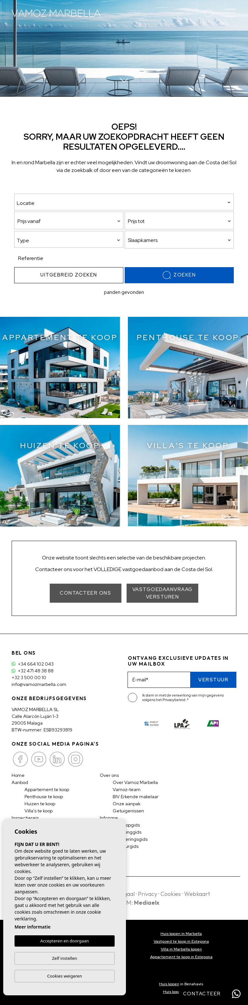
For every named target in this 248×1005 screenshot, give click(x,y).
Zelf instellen (64, 958)
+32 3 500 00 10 (29, 677)
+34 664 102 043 (33, 664)
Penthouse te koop (44, 796)
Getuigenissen (128, 811)
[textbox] (70, 240)
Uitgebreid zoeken (68, 275)
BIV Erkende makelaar (136, 796)
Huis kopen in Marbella (181, 933)
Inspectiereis (25, 818)
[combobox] (69, 239)
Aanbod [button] (20, 782)
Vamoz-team (126, 789)
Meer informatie (32, 927)
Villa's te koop (39, 811)
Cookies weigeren (64, 976)
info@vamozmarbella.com (39, 684)
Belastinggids (127, 832)
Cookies (170, 894)
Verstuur (213, 680)
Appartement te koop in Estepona (181, 957)
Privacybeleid (174, 700)
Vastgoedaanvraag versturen (162, 593)
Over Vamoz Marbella (135, 782)
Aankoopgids (126, 825)
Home (18, 775)
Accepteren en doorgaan (64, 941)
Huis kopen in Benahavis (181, 984)
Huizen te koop (40, 804)
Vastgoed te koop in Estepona (181, 941)
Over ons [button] (109, 775)
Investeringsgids (130, 839)
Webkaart (197, 894)
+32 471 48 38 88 (33, 671)
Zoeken (179, 275)
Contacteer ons (85, 593)
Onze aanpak (126, 804)
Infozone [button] (109, 818)
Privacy (147, 894)
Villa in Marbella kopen (181, 949)
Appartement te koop (47, 789)
